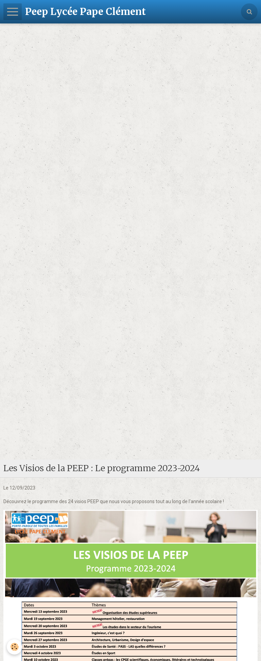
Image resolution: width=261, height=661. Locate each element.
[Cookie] (14, 647)
